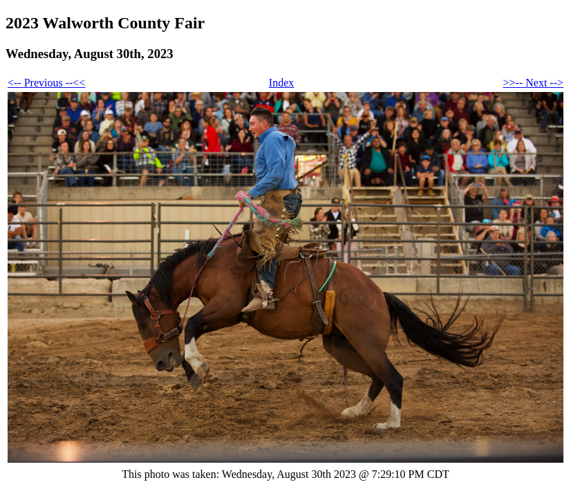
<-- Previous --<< (46, 83)
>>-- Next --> (533, 83)
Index (281, 83)
